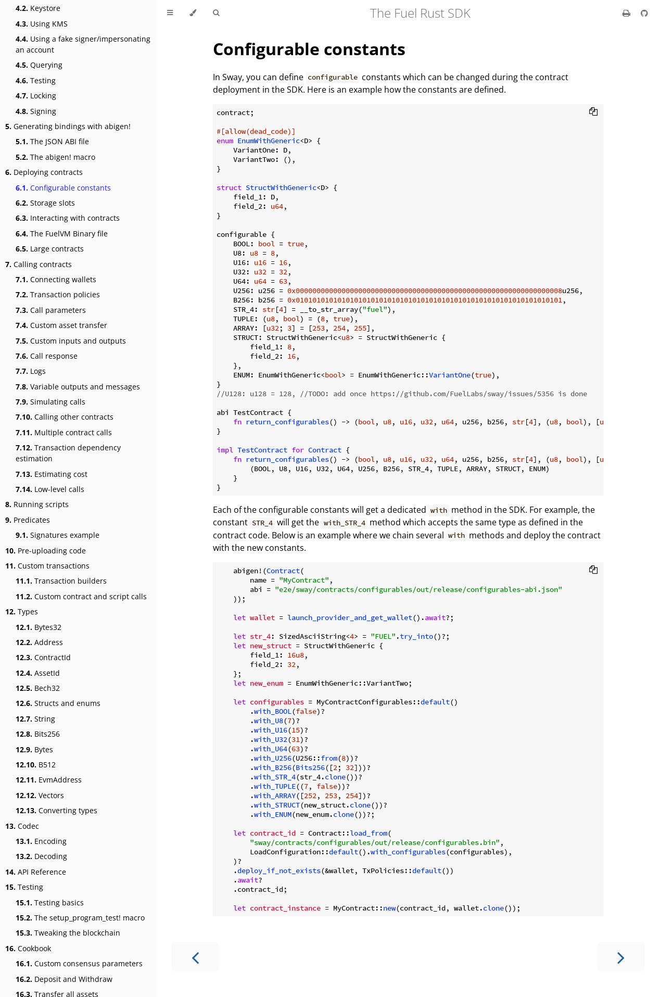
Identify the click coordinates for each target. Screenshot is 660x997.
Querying (39, 65)
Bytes (34, 749)
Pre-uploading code (45, 551)
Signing (36, 111)
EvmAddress (49, 780)
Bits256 (38, 734)
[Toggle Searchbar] (216, 13)
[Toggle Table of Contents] (170, 13)
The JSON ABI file (52, 141)
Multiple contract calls (64, 432)
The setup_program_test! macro (80, 918)
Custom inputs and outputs (71, 341)
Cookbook (28, 948)
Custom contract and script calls (81, 596)
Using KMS (42, 24)
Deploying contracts (44, 172)
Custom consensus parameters (79, 963)
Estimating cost (51, 474)
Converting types (56, 810)
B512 (36, 764)
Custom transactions (47, 566)
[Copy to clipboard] (593, 112)
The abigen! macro (55, 157)
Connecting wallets (56, 279)
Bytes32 (38, 627)
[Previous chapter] (195, 956)
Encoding (41, 841)
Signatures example (57, 535)
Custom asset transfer (61, 325)
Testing (36, 80)
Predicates (27, 520)
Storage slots (45, 203)
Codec (22, 826)
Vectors (40, 795)
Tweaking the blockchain (68, 933)
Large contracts (50, 249)
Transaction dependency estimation (68, 453)
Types (21, 611)
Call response (47, 356)
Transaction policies (58, 294)
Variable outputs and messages (78, 387)
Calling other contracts (64, 417)
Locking (36, 95)
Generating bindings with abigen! (68, 126)
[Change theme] (193, 13)
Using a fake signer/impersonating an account (83, 44)
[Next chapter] (621, 956)
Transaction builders (61, 581)
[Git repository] (644, 13)
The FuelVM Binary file (62, 233)
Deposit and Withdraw (64, 979)
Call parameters (51, 310)
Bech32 (38, 688)
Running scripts (37, 504)
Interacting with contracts (68, 218)
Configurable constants (63, 188)
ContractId (43, 657)
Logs (31, 371)
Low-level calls (50, 489)
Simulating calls (50, 402)
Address (39, 642)
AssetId (38, 673)
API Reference (35, 872)
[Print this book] (627, 13)
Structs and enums (58, 703)
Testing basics (50, 902)
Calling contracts (38, 264)
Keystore (38, 8)
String (35, 719)
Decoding (41, 856)
